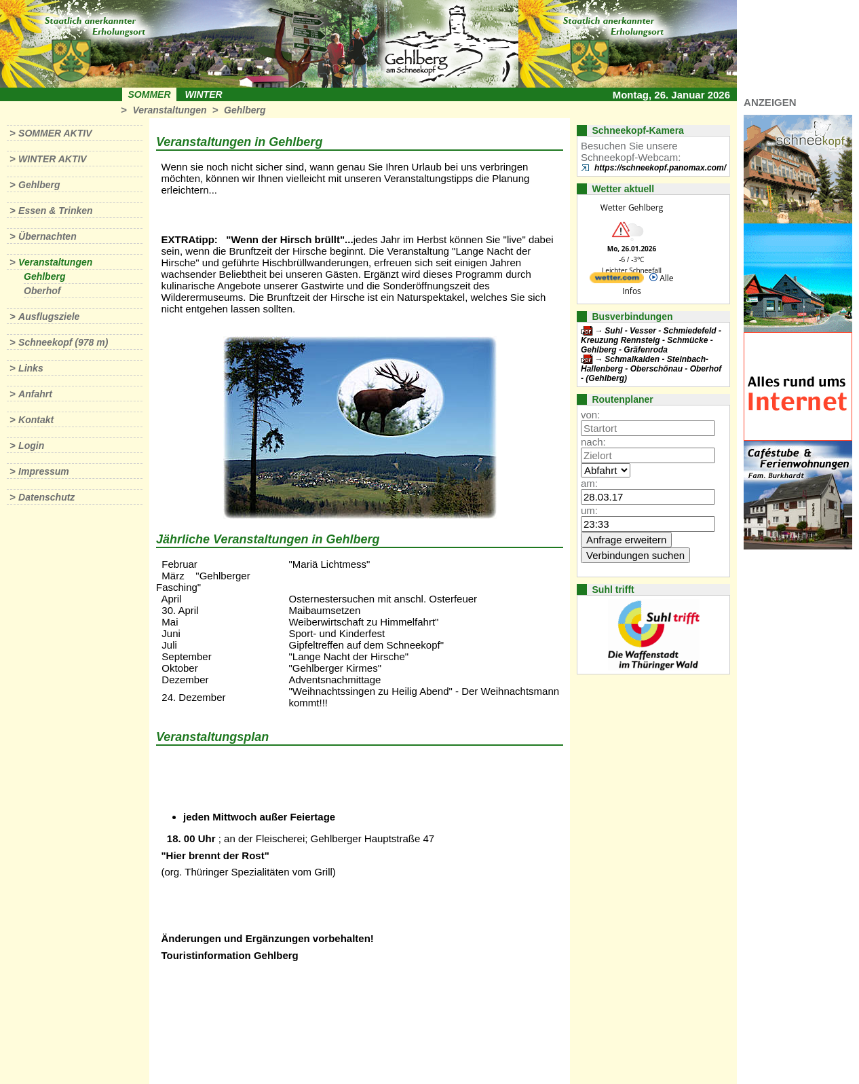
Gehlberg (244, 110)
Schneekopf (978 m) (63, 342)
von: (590, 414)
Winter (203, 94)
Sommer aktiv (55, 133)
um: (589, 510)
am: (589, 483)
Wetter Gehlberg (631, 207)
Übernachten (47, 236)
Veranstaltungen (169, 110)
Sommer (149, 94)
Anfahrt (35, 394)
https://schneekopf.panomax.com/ (660, 168)
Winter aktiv (52, 158)
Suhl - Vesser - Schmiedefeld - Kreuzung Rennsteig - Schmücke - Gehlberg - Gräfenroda (651, 340)
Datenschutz (46, 497)
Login (31, 445)
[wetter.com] (617, 280)
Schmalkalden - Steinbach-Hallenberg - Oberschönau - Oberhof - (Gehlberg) (651, 369)
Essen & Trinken (55, 210)
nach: (593, 442)
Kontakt (36, 419)
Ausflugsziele (48, 316)
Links (30, 368)
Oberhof (42, 290)
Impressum (43, 471)
